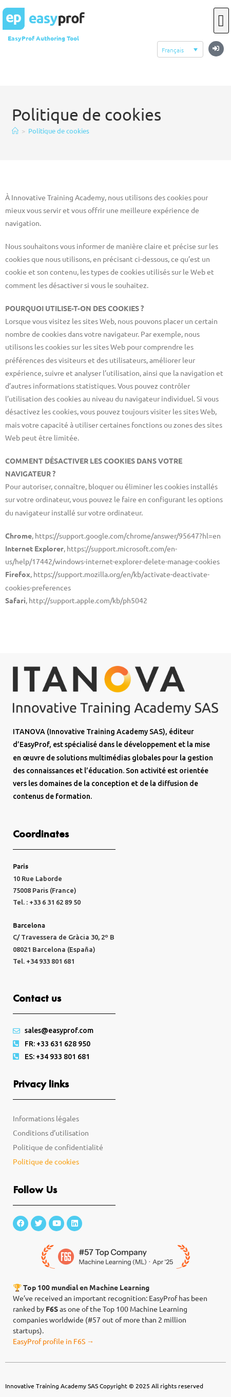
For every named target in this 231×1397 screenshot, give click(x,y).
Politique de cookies (58, 130)
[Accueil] (15, 130)
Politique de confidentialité (58, 1147)
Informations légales (46, 1118)
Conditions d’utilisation (51, 1132)
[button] (216, 48)
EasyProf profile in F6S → (53, 1341)
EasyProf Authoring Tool (43, 38)
